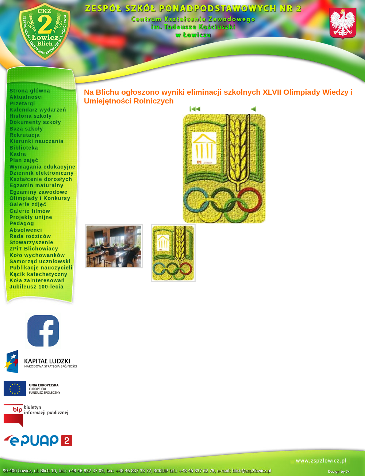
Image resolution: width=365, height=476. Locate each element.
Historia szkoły (30, 116)
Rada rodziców (30, 236)
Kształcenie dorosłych (40, 179)
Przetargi (22, 103)
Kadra (17, 154)
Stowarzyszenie (31, 242)
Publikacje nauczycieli (41, 268)
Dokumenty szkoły (35, 122)
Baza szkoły (26, 129)
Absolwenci (25, 230)
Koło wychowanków (37, 255)
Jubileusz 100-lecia (36, 287)
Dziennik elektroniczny (41, 173)
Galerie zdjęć (27, 204)
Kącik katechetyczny (38, 274)
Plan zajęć (23, 160)
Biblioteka (23, 148)
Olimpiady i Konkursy (39, 198)
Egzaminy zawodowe (38, 192)
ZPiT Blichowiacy (33, 249)
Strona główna (29, 91)
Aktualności (26, 97)
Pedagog (21, 223)
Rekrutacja (24, 135)
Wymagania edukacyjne (42, 167)
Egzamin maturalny (36, 185)
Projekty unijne (31, 217)
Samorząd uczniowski (40, 261)
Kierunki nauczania (36, 141)
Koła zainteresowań (37, 280)
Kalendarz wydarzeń (37, 110)
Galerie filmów (29, 211)
